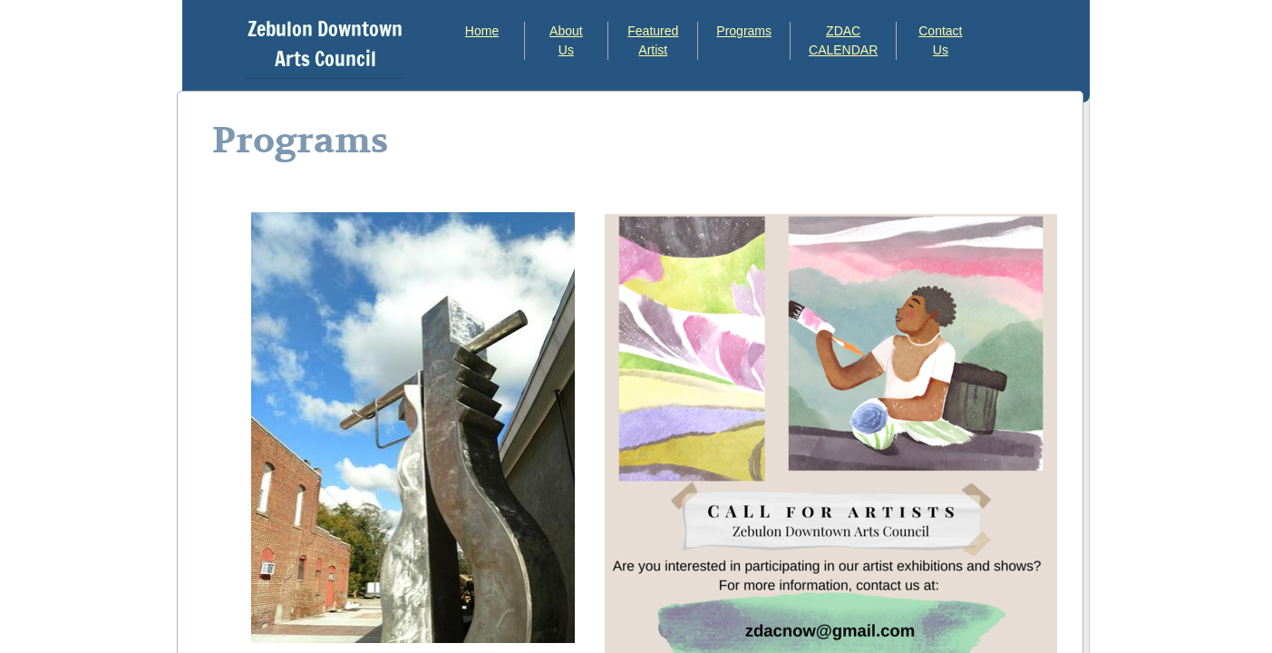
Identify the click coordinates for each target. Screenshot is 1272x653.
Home (482, 31)
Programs (744, 31)
